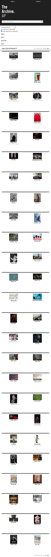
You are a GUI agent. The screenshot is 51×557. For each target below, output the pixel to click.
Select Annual (3, 27)
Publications (3, 40)
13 (43, 48)
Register (38, 1)
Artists (2, 37)
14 (45, 48)
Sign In (13, 1)
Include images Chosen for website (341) (10, 31)
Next (48, 48)
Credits (2, 44)
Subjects (3, 34)
